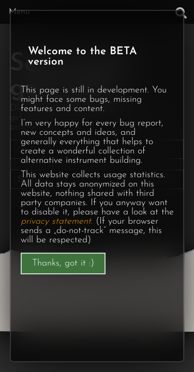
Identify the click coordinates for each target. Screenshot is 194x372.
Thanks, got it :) (63, 263)
